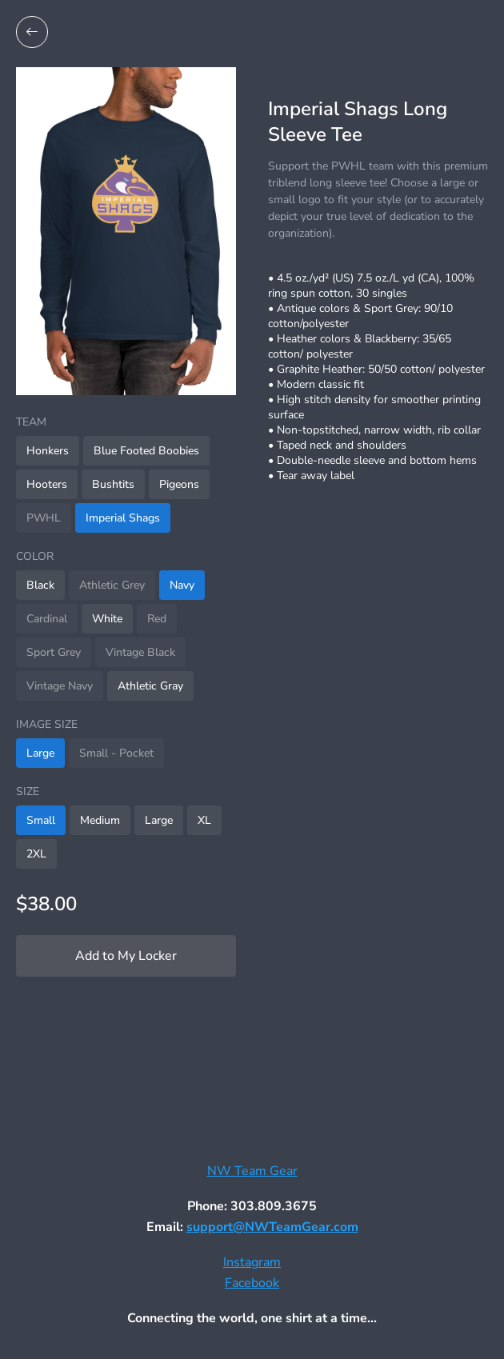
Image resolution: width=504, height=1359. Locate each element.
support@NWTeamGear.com (272, 1227)
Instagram (252, 1262)
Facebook (252, 1283)
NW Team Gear (252, 1171)
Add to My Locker (126, 956)
